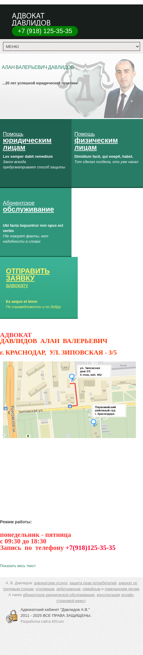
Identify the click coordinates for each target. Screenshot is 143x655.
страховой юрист (70, 601)
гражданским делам (122, 589)
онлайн (127, 595)
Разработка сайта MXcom (42, 621)
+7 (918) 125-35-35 (45, 31)
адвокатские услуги (50, 583)
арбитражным (68, 589)
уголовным (45, 589)
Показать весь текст (18, 566)
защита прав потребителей (92, 583)
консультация (108, 595)
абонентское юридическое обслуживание (59, 595)
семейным (91, 589)
